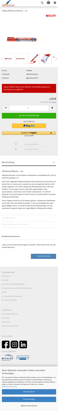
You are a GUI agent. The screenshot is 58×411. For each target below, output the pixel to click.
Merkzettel (7, 322)
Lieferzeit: (5, 78)
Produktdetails (8, 218)
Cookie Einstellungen (10, 300)
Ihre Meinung (43, 256)
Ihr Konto (6, 318)
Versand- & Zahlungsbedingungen (14, 284)
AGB (5, 292)
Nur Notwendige (29, 399)
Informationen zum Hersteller (15, 224)
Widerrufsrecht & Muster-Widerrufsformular (18, 288)
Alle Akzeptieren (29, 392)
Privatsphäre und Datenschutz (13, 296)
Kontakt (6, 280)
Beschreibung (8, 162)
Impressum (7, 276)
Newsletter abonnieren (11, 326)
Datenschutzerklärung (9, 386)
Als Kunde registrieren (10, 314)
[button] (29, 134)
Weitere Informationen (29, 406)
